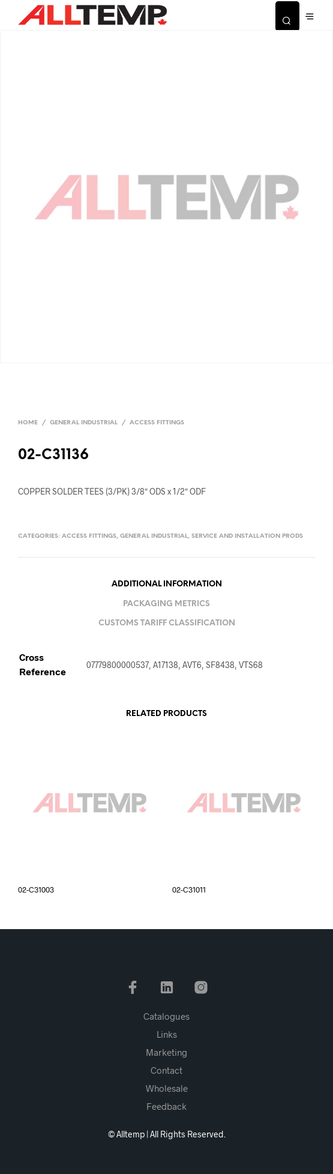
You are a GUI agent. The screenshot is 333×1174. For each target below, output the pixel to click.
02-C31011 (189, 889)
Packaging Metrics (166, 604)
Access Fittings (157, 423)
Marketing (166, 1052)
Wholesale (167, 1088)
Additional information (167, 584)
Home (28, 423)
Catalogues (166, 1016)
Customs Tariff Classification (166, 623)
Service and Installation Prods (247, 536)
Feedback (166, 1106)
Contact (166, 1070)
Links (167, 1034)
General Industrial (84, 423)
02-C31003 (36, 889)
